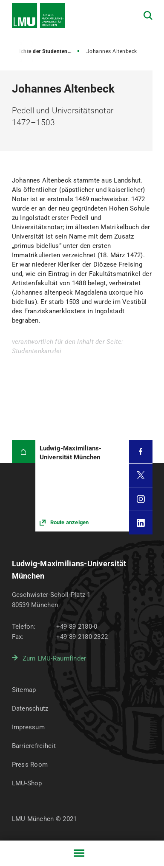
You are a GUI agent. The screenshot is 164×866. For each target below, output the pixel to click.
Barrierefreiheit (34, 746)
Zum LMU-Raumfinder (54, 658)
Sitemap (24, 690)
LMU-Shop (27, 783)
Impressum (28, 727)
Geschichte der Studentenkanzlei (42, 51)
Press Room (30, 764)
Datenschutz (30, 708)
